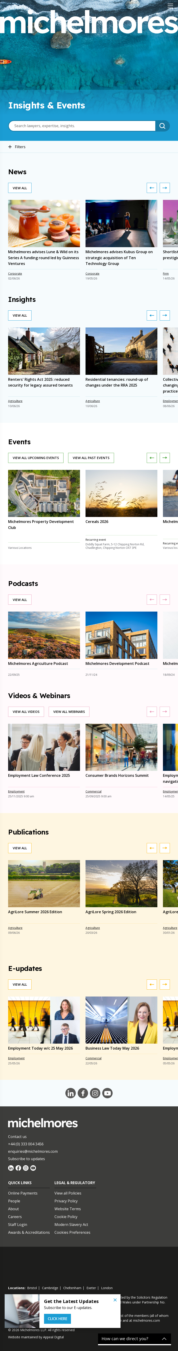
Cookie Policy (65, 1216)
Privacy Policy (66, 1201)
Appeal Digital (53, 1337)
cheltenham (72, 1288)
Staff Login (17, 1224)
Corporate (15, 274)
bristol (32, 1288)
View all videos (26, 711)
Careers (15, 1216)
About (13, 1208)
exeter (91, 1288)
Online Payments (23, 1193)
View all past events (91, 458)
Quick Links (20, 1182)
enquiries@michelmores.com (33, 1151)
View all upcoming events (36, 458)
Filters (16, 146)
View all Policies (67, 1193)
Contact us (17, 1136)
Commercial (94, 791)
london (107, 1288)
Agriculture (15, 401)
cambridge (50, 1288)
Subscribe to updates (26, 1158)
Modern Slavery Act (71, 1224)
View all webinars (69, 711)
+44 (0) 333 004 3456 (26, 1144)
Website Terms (67, 1208)
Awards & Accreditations (29, 1232)
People (14, 1201)
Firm (166, 274)
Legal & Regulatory (74, 1182)
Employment (16, 791)
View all (20, 188)
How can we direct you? (125, 1338)
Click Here (57, 1318)
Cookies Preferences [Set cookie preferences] (72, 1232)
